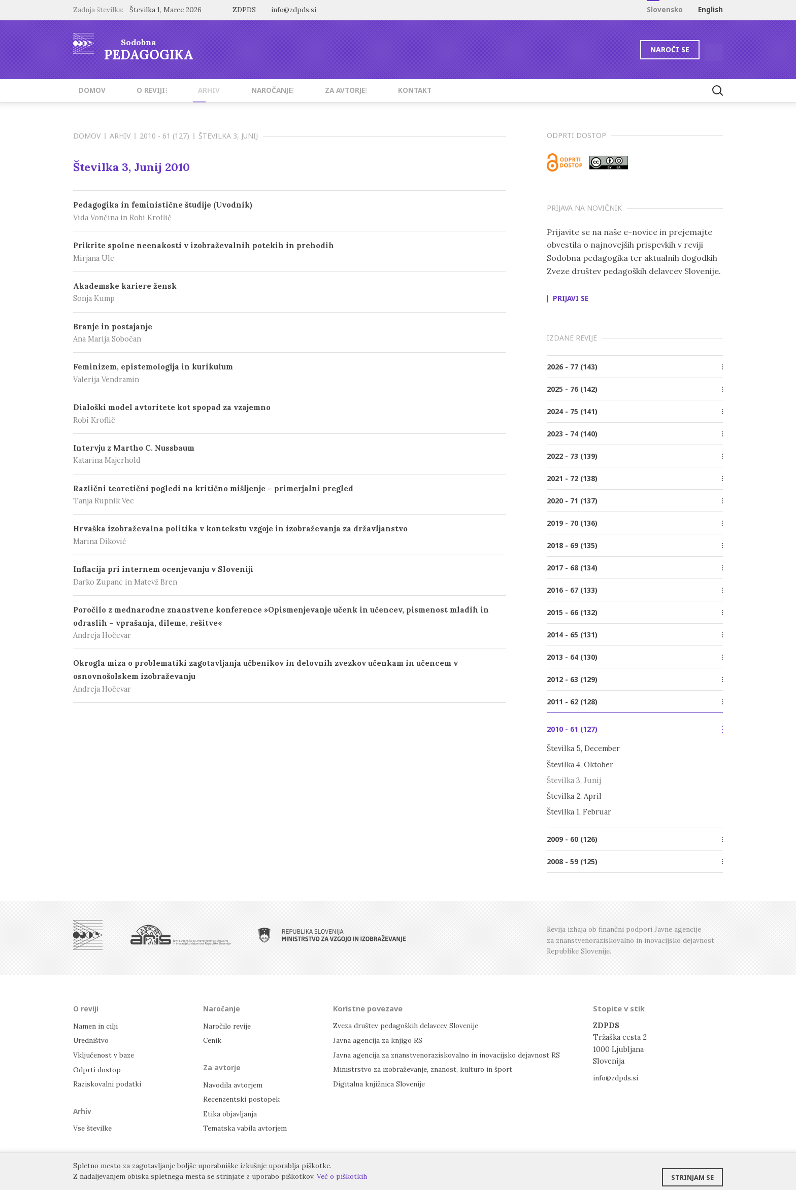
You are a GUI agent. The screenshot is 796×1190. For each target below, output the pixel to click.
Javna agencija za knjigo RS (380, 1039)
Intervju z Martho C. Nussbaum (289, 454)
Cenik (213, 1039)
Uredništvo (93, 1039)
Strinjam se (692, 1172)
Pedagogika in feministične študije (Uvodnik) (289, 211)
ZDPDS (244, 9)
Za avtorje (307, 90)
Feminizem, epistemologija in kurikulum (289, 373)
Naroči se (638, 49)
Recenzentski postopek (244, 1098)
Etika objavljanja (231, 1112)
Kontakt (367, 90)
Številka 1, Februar (579, 812)
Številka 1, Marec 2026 (165, 9)
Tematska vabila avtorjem (246, 1126)
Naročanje (240, 90)
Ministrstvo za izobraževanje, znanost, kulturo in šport (430, 1068)
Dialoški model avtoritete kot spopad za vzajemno (289, 414)
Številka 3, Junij (574, 780)
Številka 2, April (574, 796)
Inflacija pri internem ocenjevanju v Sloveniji (289, 576)
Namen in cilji (97, 1025)
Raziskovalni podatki (109, 1082)
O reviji (137, 90)
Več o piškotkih (342, 1176)
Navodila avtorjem (235, 1084)
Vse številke (94, 1126)
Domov (86, 90)
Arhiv (186, 90)
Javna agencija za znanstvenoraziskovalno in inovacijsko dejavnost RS (454, 1054)
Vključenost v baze (106, 1054)
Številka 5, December (583, 748)
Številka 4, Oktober (580, 764)
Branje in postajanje (289, 333)
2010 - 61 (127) (167, 136)
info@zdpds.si (617, 1077)
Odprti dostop (98, 1068)
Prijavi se (570, 298)
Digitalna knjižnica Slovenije (383, 1082)
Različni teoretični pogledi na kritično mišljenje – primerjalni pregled (289, 495)
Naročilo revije (229, 1025)
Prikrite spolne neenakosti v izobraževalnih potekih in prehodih (289, 252)
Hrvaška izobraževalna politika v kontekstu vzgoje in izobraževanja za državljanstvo (289, 535)
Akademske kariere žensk (289, 292)
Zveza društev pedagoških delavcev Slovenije (412, 1025)
